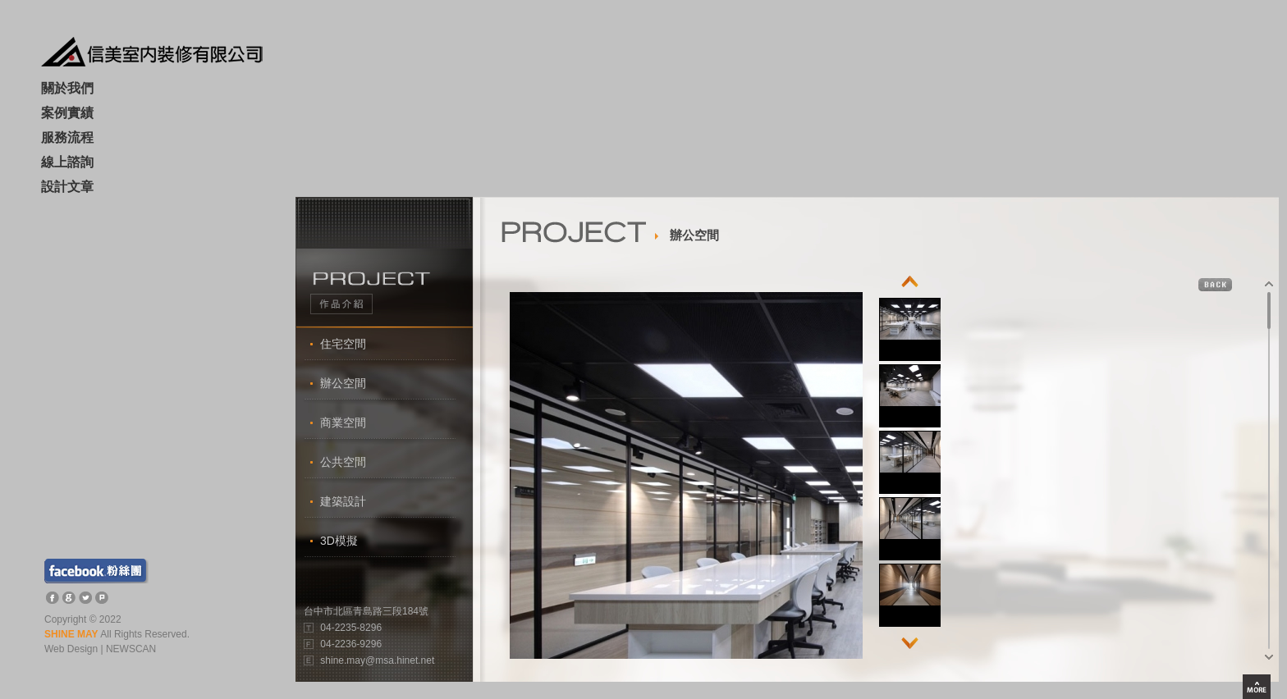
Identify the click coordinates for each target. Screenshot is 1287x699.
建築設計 (343, 501)
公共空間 (343, 461)
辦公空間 (343, 383)
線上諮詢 (67, 163)
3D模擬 (339, 540)
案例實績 (67, 113)
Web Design (71, 649)
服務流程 (67, 138)
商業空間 (343, 422)
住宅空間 (343, 343)
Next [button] (910, 639)
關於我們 (67, 89)
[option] (910, 329)
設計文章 (67, 187)
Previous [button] (910, 286)
